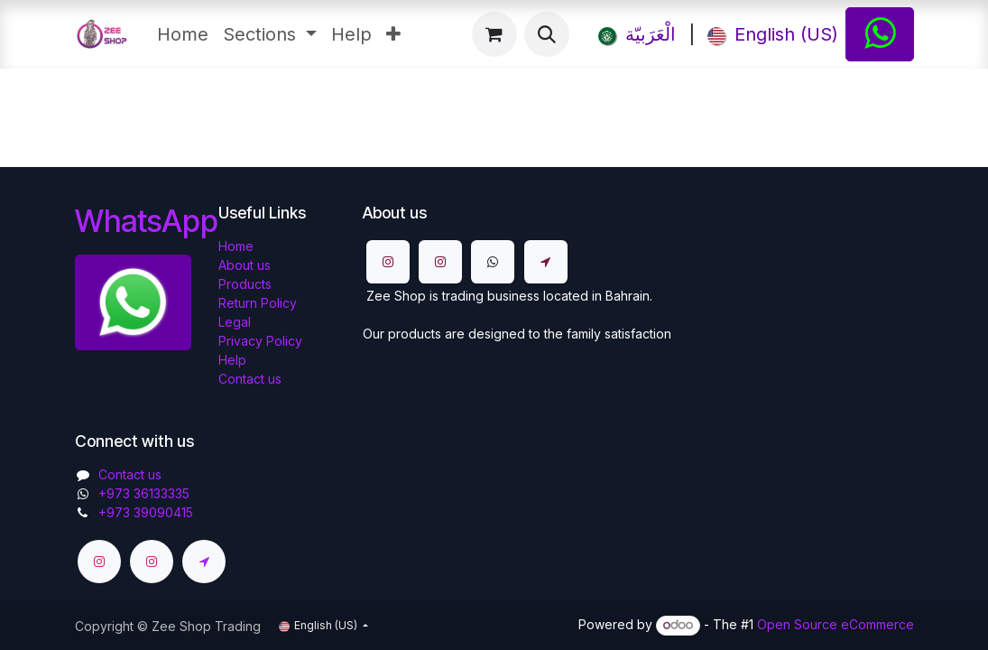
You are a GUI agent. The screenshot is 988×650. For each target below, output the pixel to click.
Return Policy (257, 303)
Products (245, 284)
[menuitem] (183, 34)
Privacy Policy (260, 340)
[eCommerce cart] (494, 34)
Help (232, 359)
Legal (234, 322)
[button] (546, 34)
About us (244, 265)
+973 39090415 (145, 512)
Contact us (250, 378)
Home (236, 246)
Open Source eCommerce (835, 624)
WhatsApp (146, 220)
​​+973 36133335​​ (143, 493)
